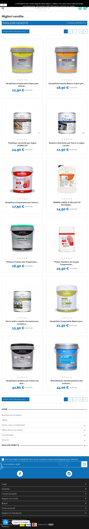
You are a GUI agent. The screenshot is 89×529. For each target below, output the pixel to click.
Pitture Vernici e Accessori (12, 430)
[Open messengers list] (5, 522)
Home (4, 409)
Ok (4, 5)
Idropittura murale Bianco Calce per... (67, 83)
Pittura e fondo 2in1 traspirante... (22, 262)
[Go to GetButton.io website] (5, 526)
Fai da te (5, 440)
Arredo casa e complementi (13, 425)
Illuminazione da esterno (12, 415)
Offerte (4, 420)
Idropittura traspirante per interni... (22, 202)
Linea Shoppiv (7, 435)
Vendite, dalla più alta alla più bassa (16, 31)
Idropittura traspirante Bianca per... (67, 321)
